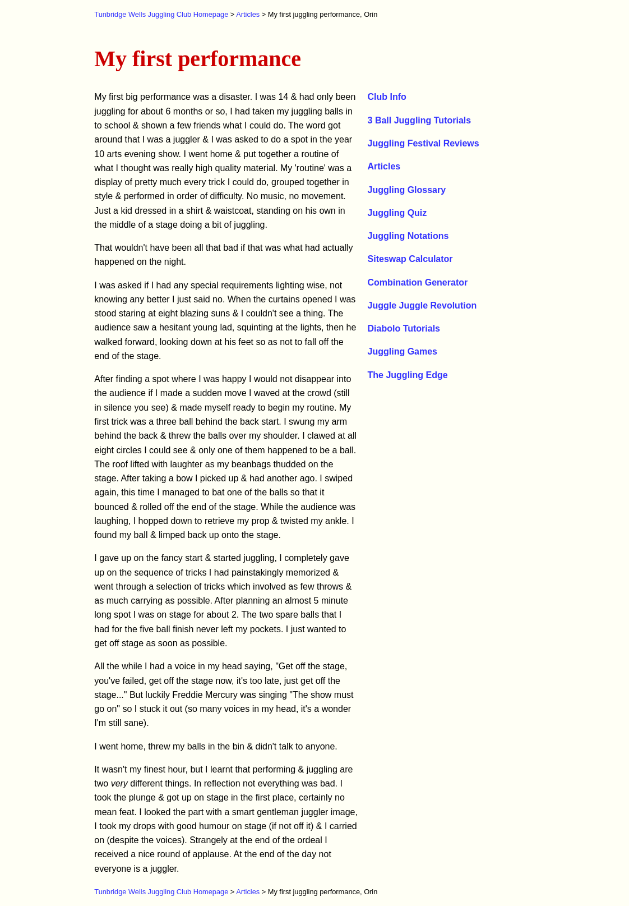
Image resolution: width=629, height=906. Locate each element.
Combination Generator (418, 282)
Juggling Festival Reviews (423, 143)
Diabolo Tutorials (404, 328)
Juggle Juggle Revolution (422, 305)
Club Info (387, 97)
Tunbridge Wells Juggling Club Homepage (161, 14)
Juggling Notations (408, 236)
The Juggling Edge (408, 375)
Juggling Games (402, 351)
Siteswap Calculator (410, 259)
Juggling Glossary (407, 190)
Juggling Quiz (397, 213)
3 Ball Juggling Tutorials (419, 120)
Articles (248, 14)
